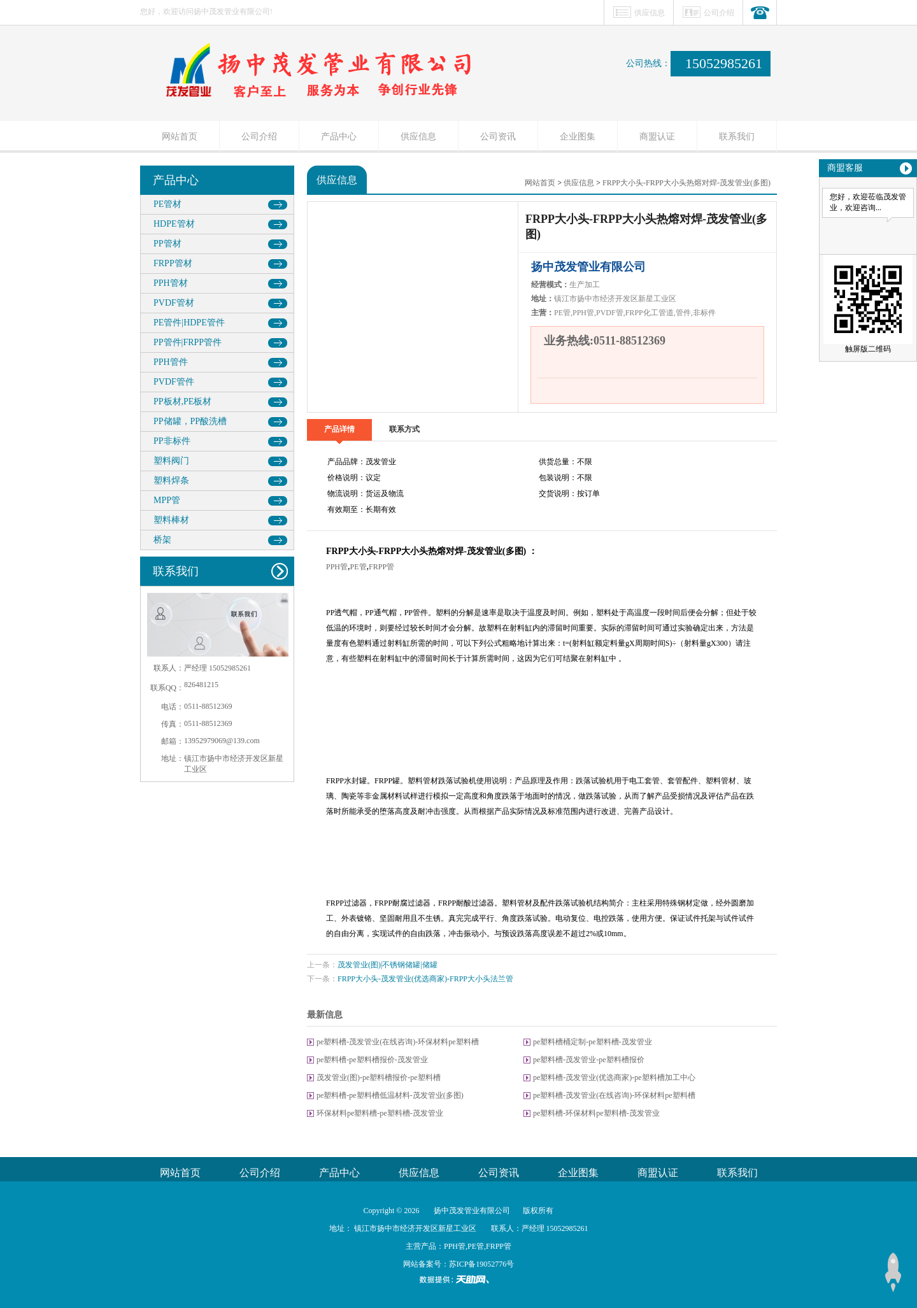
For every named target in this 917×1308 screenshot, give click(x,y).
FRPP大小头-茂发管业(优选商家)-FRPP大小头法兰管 (425, 978)
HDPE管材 (174, 224)
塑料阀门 (171, 461)
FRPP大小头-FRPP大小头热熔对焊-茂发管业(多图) (686, 182)
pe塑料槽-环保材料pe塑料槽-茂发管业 (596, 1113)
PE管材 (167, 204)
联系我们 (737, 136)
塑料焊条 (171, 480)
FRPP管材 (172, 263)
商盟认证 (657, 136)
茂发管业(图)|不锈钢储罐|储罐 (387, 964)
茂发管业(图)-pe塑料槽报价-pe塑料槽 (378, 1077)
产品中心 (339, 136)
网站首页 (179, 136)
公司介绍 (719, 12)
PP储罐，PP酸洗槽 (190, 421)
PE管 (358, 566)
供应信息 (649, 12)
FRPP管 (381, 566)
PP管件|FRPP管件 (187, 342)
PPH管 (337, 566)
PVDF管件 (173, 382)
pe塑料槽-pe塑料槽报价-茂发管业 (372, 1059)
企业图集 (577, 136)
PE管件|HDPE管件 (189, 322)
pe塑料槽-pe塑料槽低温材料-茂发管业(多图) (390, 1095)
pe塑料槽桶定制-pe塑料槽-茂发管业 (592, 1041)
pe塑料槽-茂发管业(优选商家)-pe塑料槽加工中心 (614, 1077)
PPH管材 (170, 283)
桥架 (162, 539)
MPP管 (166, 500)
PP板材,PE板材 (182, 401)
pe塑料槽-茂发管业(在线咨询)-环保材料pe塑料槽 (397, 1041)
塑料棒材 (171, 520)
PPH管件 (170, 362)
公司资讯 (498, 136)
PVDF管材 (173, 303)
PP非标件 (171, 441)
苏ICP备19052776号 (482, 1264)
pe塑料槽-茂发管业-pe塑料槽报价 (588, 1059)
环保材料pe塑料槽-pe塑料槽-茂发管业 (379, 1113)
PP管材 (167, 243)
